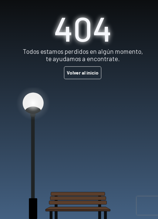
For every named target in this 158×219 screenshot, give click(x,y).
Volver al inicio (83, 72)
